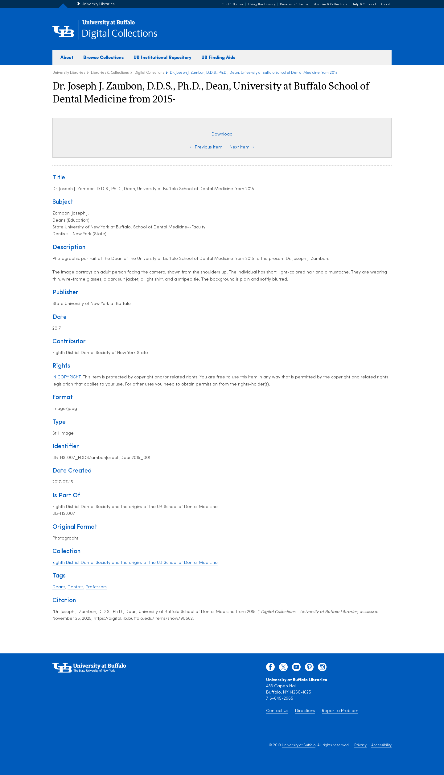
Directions (305, 711)
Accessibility (381, 745)
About (385, 4)
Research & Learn (294, 4)
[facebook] (270, 668)
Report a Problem (340, 711)
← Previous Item (205, 147)
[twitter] (283, 668)
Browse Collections (103, 57)
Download (222, 134)
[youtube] (296, 668)
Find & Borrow (233, 4)
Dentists (76, 587)
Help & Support (364, 4)
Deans (58, 587)
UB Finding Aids (218, 57)
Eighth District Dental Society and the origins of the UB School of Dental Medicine (135, 562)
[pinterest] (309, 668)
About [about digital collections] (66, 57)
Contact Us (277, 711)
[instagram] (322, 668)
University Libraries (98, 4)
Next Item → (242, 147)
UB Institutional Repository (162, 57)
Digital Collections (119, 33)
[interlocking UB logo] (108, 25)
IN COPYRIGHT (66, 377)
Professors (96, 587)
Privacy (360, 745)
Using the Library (261, 4)
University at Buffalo (298, 745)
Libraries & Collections (330, 4)
